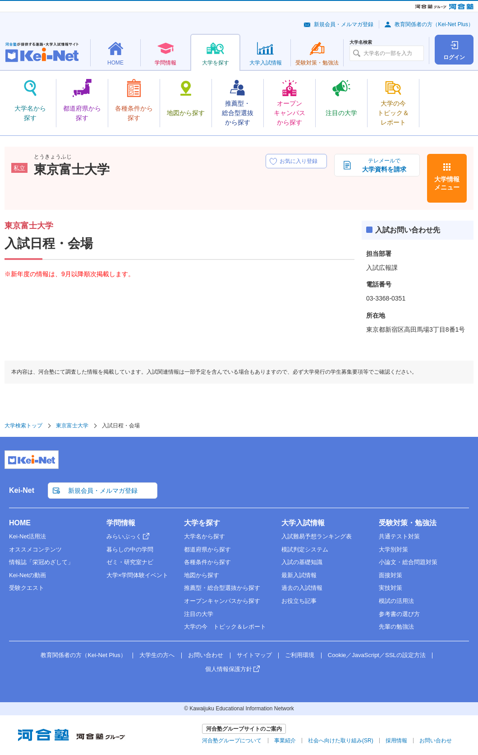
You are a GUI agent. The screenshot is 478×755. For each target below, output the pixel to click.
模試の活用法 (396, 601)
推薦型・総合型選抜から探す (222, 587)
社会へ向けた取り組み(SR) (340, 740)
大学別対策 (393, 549)
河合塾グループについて (232, 740)
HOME (20, 523)
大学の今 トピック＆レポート (225, 626)
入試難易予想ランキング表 (316, 536)
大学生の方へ (157, 655)
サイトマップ (254, 655)
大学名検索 (360, 42)
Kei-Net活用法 (27, 536)
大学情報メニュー (447, 183)
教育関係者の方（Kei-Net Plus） (434, 24)
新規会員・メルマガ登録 (343, 24)
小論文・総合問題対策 (408, 562)
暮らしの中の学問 (129, 549)
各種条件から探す (207, 562)
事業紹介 (285, 740)
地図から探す (201, 575)
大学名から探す (204, 536)
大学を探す (202, 523)
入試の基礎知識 (301, 562)
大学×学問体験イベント (137, 575)
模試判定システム (304, 549)
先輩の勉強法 (396, 626)
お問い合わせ (205, 655)
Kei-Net (21, 490)
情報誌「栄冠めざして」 (41, 562)
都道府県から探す (207, 549)
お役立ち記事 (299, 601)
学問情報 (120, 523)
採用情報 (396, 740)
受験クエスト (26, 587)
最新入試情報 (299, 575)
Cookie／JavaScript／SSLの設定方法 (377, 655)
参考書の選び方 (399, 614)
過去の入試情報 (301, 587)
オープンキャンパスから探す (222, 601)
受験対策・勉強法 (408, 523)
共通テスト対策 (399, 536)
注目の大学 (198, 614)
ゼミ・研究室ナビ (129, 562)
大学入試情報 (303, 523)
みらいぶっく (124, 536)
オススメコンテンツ (35, 549)
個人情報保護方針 (228, 669)
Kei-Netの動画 (27, 575)
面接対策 (390, 575)
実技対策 (390, 587)
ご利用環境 (299, 655)
